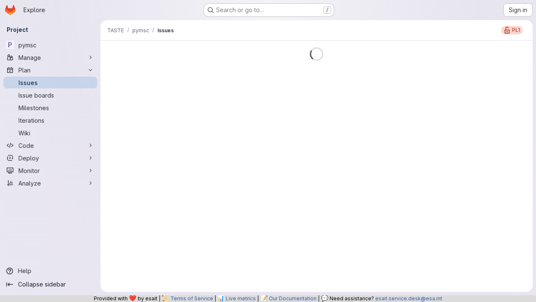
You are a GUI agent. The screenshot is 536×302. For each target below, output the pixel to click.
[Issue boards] (50, 95)
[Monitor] (50, 170)
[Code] (50, 145)
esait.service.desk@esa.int (408, 298)
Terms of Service (191, 298)
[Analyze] (50, 183)
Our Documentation (293, 298)
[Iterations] (50, 120)
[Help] (50, 271)
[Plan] (50, 70)
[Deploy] (50, 158)
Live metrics (241, 298)
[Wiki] (50, 133)
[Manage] (50, 57)
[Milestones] (50, 108)
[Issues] (50, 82)
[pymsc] (50, 45)
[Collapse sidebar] (50, 284)
